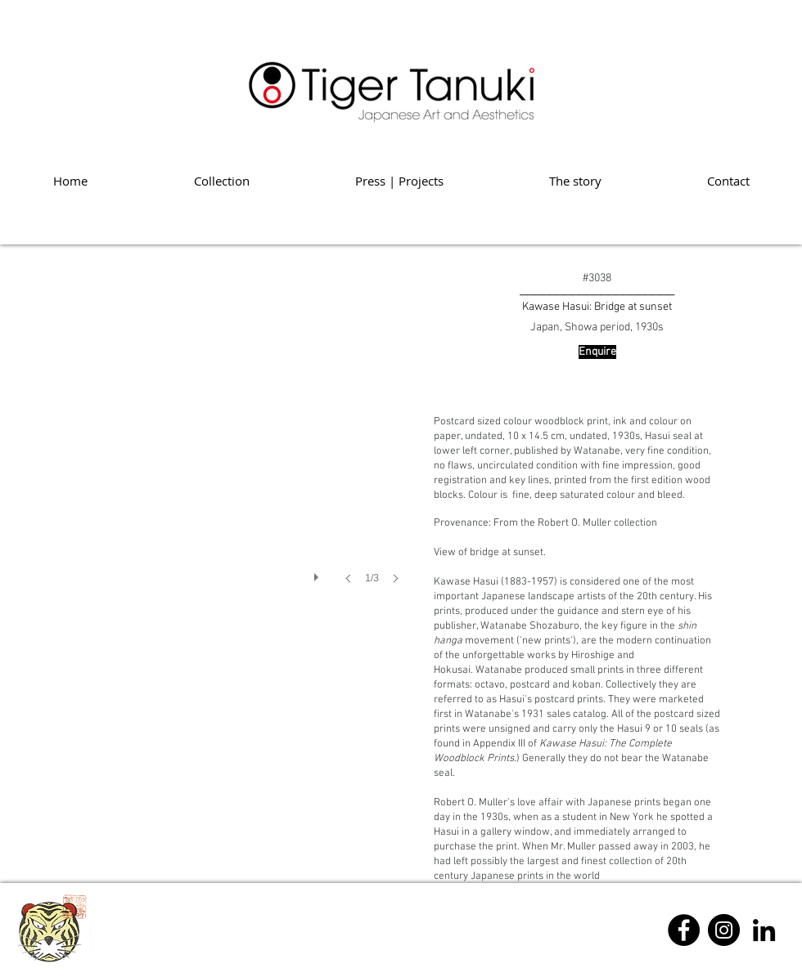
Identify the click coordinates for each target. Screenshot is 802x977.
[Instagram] (724, 930)
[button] (212, 445)
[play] (318, 573)
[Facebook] (684, 930)
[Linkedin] (764, 930)
